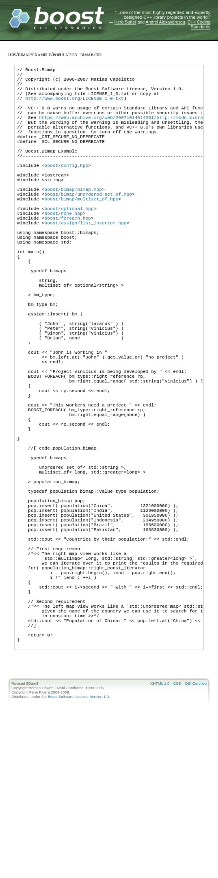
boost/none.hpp (63, 250)
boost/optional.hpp (69, 244)
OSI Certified (195, 828)
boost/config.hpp (66, 190)
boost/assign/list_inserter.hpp (85, 262)
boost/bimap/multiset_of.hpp (81, 232)
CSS (177, 828)
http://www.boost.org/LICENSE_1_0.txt (74, 106)
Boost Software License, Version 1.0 (78, 841)
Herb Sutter (125, 22)
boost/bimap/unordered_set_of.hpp (88, 226)
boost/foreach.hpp (67, 256)
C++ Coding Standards (199, 24)
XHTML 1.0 (160, 828)
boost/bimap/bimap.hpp (73, 220)
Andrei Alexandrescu (165, 22)
